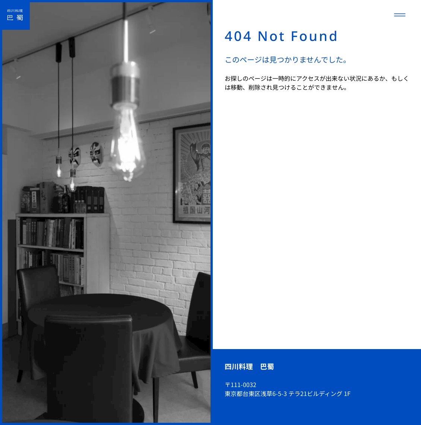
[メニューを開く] (399, 15)
